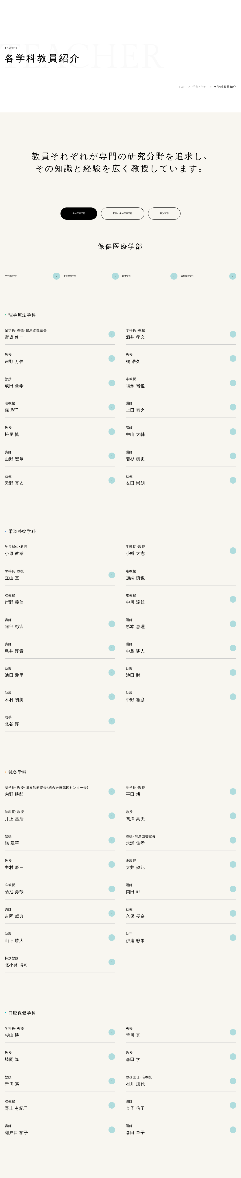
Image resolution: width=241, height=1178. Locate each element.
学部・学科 (200, 86)
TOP (182, 86)
